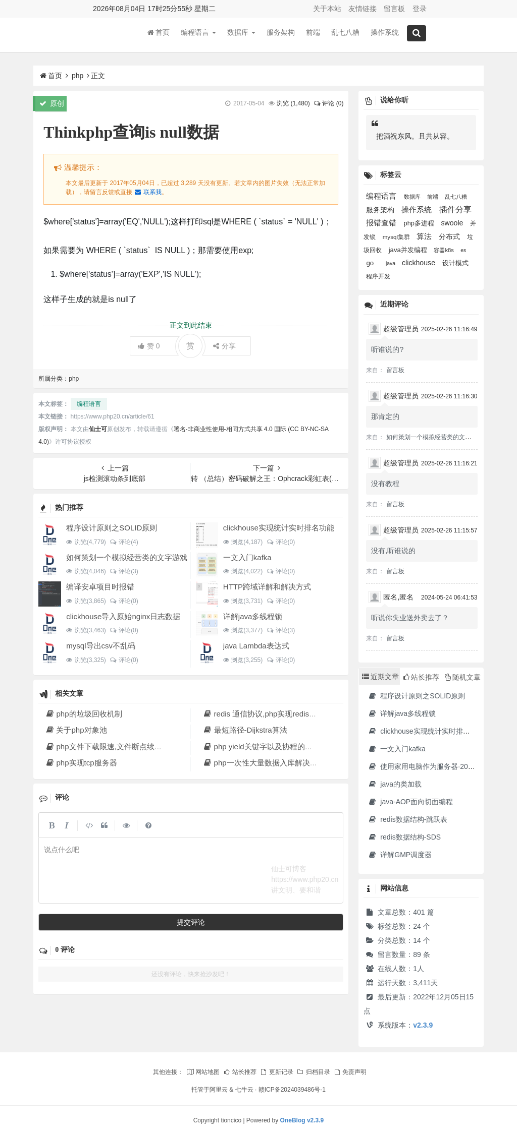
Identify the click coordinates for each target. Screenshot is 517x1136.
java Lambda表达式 (256, 645)
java (391, 263)
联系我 (147, 192)
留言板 (394, 9)
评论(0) (280, 542)
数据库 (241, 35)
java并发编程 (409, 250)
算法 (425, 236)
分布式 (450, 236)
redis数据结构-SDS (404, 837)
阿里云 (219, 1089)
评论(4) (124, 542)
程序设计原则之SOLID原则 (111, 527)
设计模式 (455, 263)
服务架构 (281, 35)
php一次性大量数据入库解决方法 (263, 762)
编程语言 (198, 35)
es (463, 250)
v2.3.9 (423, 1025)
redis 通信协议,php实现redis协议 (263, 713)
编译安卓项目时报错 (100, 586)
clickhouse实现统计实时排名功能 (278, 527)
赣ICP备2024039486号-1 (292, 1089)
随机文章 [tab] (463, 677)
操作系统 (385, 35)
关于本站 (327, 9)
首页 (158, 35)
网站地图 (203, 1071)
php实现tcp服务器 (81, 762)
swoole (453, 223)
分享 (224, 346)
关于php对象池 (76, 730)
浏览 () (293, 103)
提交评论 (191, 922)
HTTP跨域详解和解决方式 (267, 586)
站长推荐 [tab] (421, 677)
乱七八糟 (345, 35)
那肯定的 (385, 416)
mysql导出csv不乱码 (100, 645)
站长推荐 (239, 1071)
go (371, 263)
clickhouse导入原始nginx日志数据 (123, 616)
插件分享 (455, 209)
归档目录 (313, 1071)
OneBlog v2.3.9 (302, 1120)
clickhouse (419, 263)
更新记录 (276, 1071)
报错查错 (382, 222)
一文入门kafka (247, 557)
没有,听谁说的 (393, 551)
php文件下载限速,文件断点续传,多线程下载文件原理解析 (146, 746)
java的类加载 (395, 784)
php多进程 (420, 223)
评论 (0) (328, 103)
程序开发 (378, 276)
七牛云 (244, 1089)
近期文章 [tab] (380, 677)
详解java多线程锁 (253, 616)
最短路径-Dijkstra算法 (244, 730)
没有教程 (385, 484)
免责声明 (350, 1071)
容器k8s (444, 250)
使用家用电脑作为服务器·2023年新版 (432, 766)
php (77, 76)
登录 (419, 9)
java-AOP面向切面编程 (410, 802)
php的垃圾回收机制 (83, 713)
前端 (313, 35)
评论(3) (124, 571)
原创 (51, 103)
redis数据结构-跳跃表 (407, 819)
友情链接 (362, 9)
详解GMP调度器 (400, 855)
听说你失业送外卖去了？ (410, 618)
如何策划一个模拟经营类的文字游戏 (126, 557)
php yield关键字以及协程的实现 (261, 746)
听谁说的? (387, 349)
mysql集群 (397, 236)
